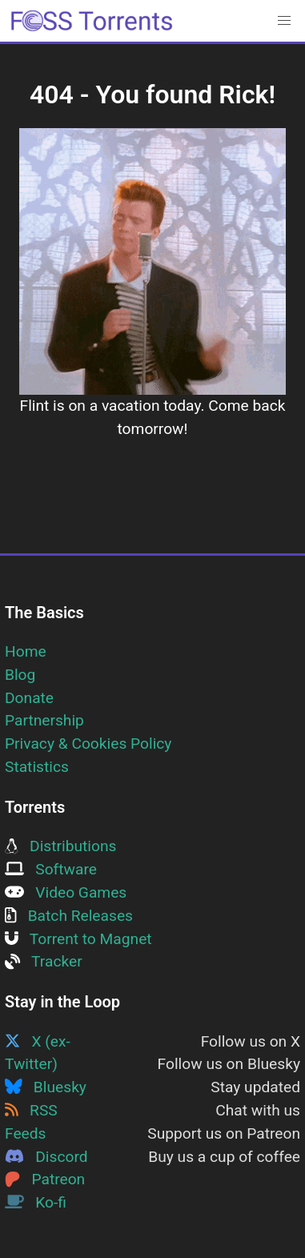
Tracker (43, 961)
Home (25, 651)
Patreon (45, 1179)
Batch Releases (69, 915)
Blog (20, 674)
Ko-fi (35, 1202)
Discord (46, 1156)
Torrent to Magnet (78, 939)
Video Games (65, 892)
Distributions (60, 846)
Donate (29, 698)
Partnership (44, 720)
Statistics (37, 767)
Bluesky (45, 1087)
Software (51, 869)
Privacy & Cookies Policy (88, 743)
